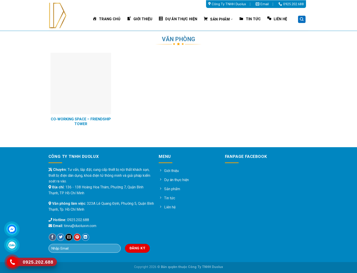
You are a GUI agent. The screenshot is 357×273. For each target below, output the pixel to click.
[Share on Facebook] (52, 237)
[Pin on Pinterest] (77, 237)
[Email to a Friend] (69, 237)
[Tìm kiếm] (302, 19)
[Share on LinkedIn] (85, 237)
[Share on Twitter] (60, 237)
